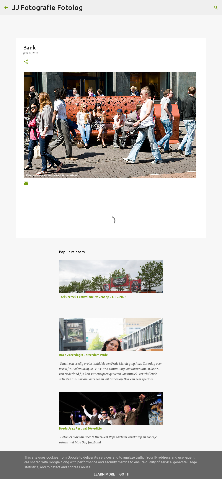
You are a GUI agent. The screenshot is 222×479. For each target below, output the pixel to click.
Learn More (104, 474)
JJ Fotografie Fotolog (47, 7)
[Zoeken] (216, 7)
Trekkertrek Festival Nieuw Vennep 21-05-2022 (92, 297)
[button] (25, 62)
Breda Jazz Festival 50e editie (80, 428)
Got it (124, 474)
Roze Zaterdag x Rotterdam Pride (83, 355)
